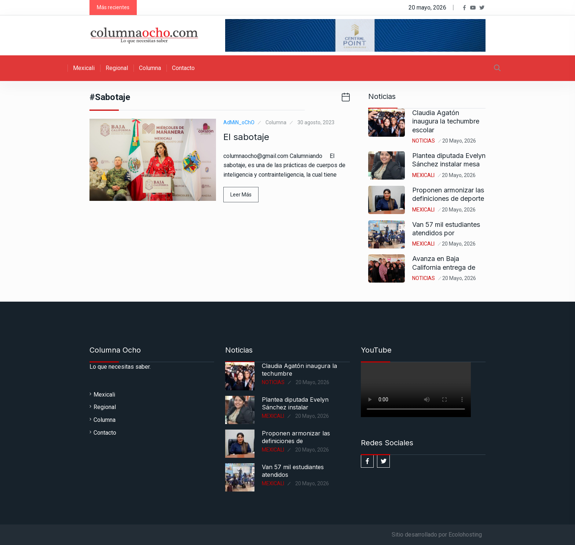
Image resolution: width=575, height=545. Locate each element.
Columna (150, 68)
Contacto (183, 68)
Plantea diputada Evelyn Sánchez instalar (295, 403)
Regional (117, 68)
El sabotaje (246, 137)
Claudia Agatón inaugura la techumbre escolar (445, 121)
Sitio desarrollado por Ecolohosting (437, 534)
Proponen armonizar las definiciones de (296, 437)
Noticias (423, 141)
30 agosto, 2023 (315, 122)
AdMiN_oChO (238, 122)
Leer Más (241, 195)
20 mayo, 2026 (459, 141)
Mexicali (84, 68)
